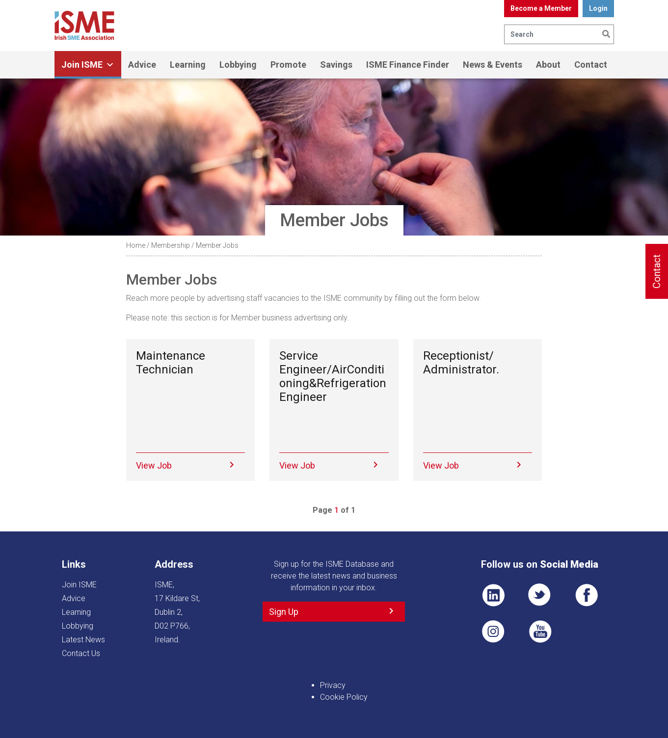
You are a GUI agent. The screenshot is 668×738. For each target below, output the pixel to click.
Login (598, 8)
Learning (188, 64)
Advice (142, 64)
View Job (154, 465)
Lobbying (238, 64)
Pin (493, 631)
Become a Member (541, 8)
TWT (540, 595)
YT (540, 631)
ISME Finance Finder (407, 64)
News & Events (492, 64)
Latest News (83, 639)
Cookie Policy (344, 697)
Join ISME (87, 65)
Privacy (333, 685)
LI (493, 595)
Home (135, 245)
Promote (288, 64)
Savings (336, 64)
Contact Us (81, 653)
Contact (590, 64)
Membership (170, 245)
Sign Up (283, 611)
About (548, 64)
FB (586, 595)
